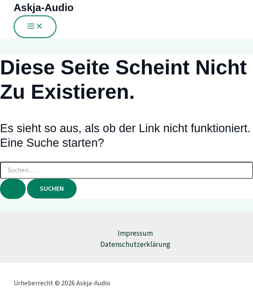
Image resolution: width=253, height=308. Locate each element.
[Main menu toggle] (35, 26)
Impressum (135, 233)
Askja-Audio (44, 7)
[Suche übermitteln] (13, 189)
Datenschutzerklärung (135, 245)
